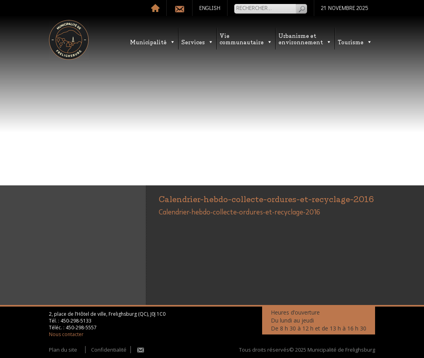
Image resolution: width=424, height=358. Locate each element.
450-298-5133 (75, 320)
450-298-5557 (81, 327)
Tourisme (355, 41)
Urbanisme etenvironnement (305, 38)
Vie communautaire (246, 38)
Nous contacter (66, 334)
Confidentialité (108, 349)
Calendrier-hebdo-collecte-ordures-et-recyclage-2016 (239, 212)
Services (197, 41)
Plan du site (63, 349)
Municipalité (152, 41)
